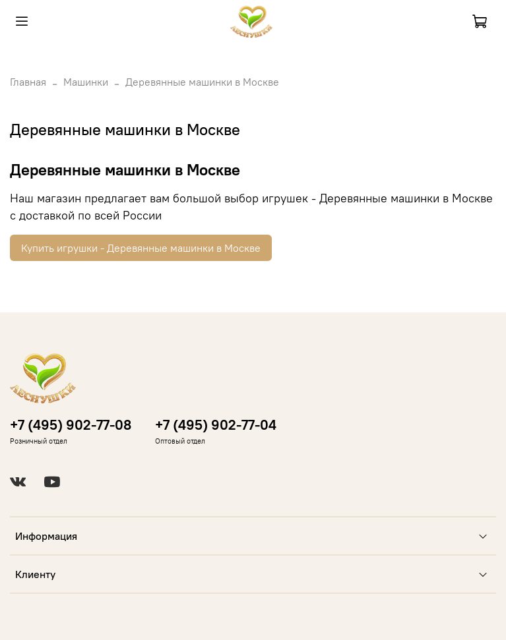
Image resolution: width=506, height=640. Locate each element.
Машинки (85, 81)
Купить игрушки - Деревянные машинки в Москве (141, 247)
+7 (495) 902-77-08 (70, 425)
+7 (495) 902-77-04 (215, 425)
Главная (28, 81)
